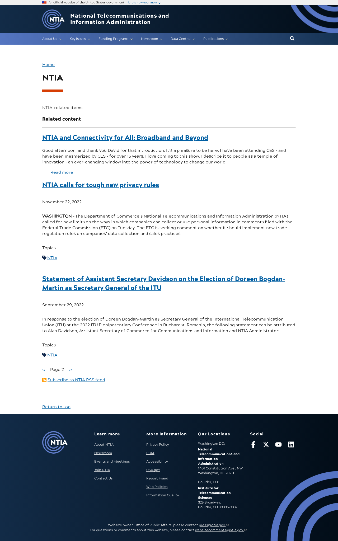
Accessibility (157, 461)
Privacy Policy (157, 444)
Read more (61, 172)
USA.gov (153, 470)
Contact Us (103, 478)
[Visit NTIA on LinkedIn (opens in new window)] (292, 445)
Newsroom (103, 453)
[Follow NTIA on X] (267, 445)
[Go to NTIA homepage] (53, 19)
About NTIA (104, 444)
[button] (292, 39)
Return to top (56, 407)
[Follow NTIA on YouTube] (279, 445)
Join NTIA (102, 470)
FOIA (150, 453)
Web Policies (157, 486)
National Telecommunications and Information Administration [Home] (119, 19)
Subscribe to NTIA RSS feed (76, 380)
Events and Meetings (112, 461)
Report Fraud (157, 478)
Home (48, 65)
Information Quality (162, 495)
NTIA (52, 258)
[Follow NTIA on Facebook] (254, 445)
